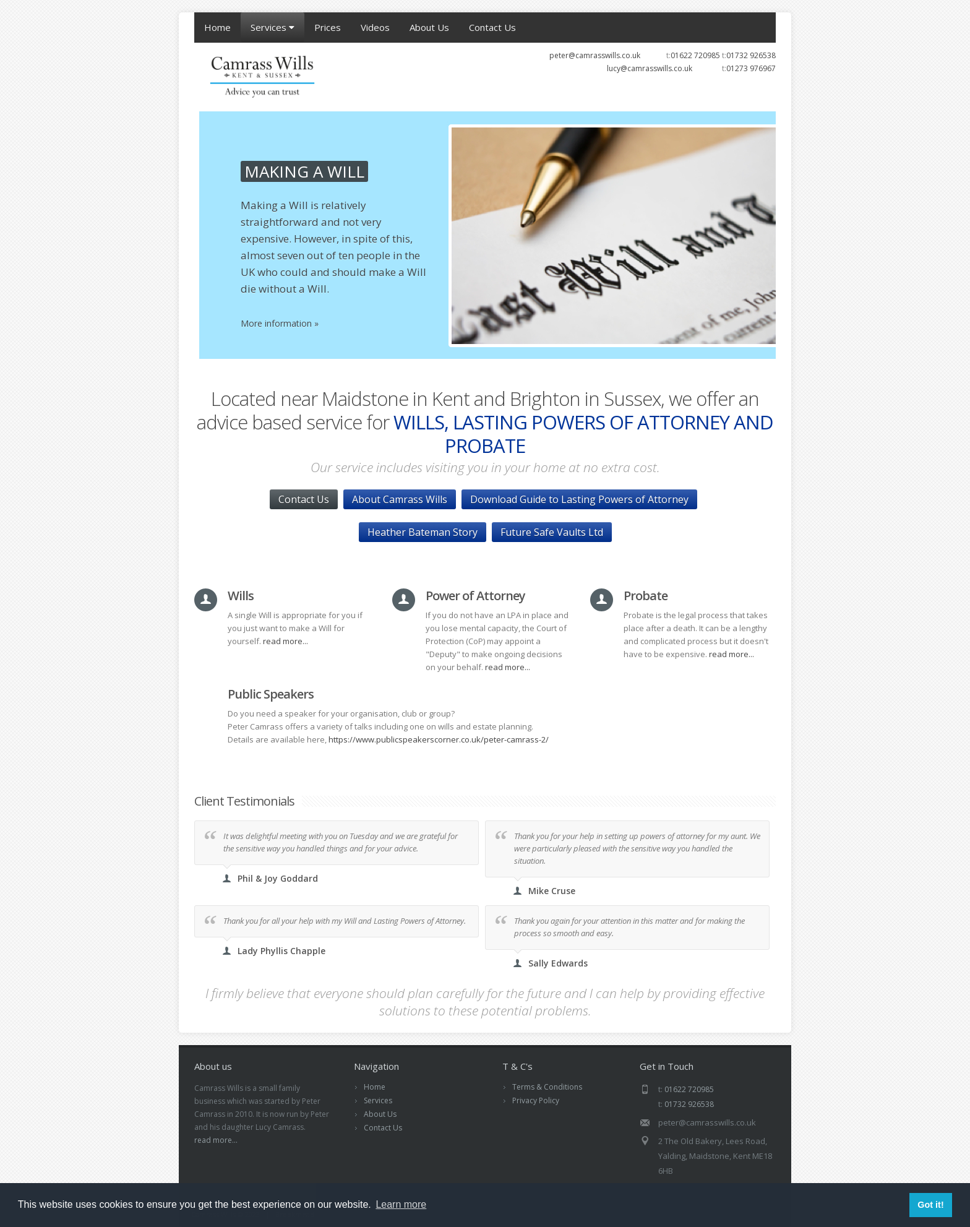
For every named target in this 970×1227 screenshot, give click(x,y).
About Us (429, 27)
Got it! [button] (930, 1205)
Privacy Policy (535, 1100)
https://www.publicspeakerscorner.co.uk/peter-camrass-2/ (438, 739)
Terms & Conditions (547, 1087)
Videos (375, 27)
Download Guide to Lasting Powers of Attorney (579, 499)
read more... (285, 641)
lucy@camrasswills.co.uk (649, 68)
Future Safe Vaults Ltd (551, 532)
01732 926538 (751, 55)
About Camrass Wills (399, 499)
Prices (327, 27)
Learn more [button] (401, 1204)
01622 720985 (695, 55)
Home (217, 27)
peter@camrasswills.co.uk (594, 55)
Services (272, 27)
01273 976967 (751, 68)
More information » (517, 323)
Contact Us (492, 27)
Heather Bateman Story (422, 532)
